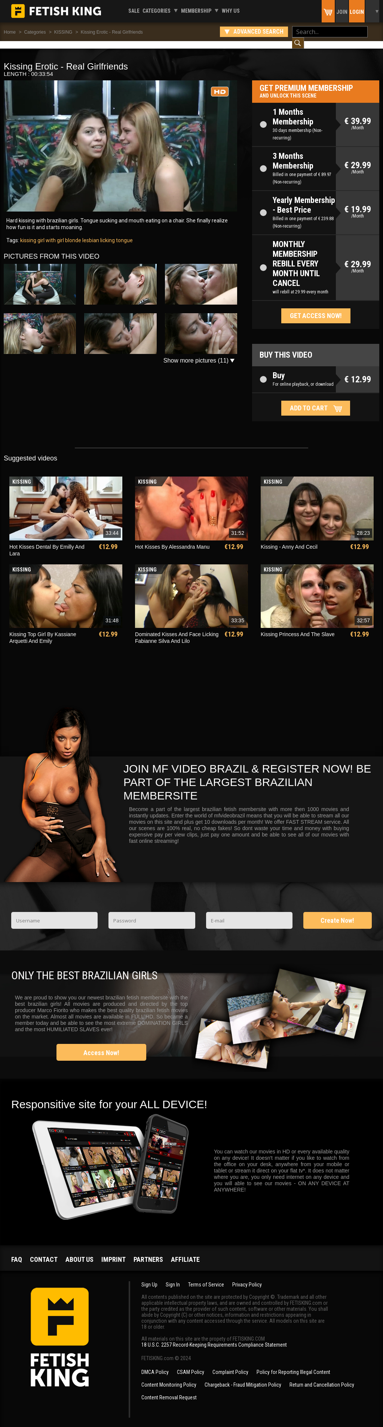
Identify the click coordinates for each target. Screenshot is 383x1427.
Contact (44, 1252)
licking (107, 233)
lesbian (90, 233)
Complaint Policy (230, 1365)
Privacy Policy (247, 1277)
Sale (134, 11)
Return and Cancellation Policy (321, 1377)
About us (79, 1252)
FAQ (16, 1252)
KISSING (63, 32)
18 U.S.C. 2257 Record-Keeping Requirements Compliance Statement (214, 1337)
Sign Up (149, 1277)
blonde (72, 233)
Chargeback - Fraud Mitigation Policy (243, 1377)
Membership (196, 11)
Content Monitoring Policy (168, 1377)
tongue (124, 233)
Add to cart (309, 400)
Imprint (113, 1252)
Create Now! (337, 913)
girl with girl (50, 233)
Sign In (173, 1277)
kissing (28, 233)
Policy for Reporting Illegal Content (293, 1365)
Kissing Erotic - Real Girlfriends (112, 32)
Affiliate (185, 1252)
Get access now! (316, 308)
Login (357, 12)
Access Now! (101, 1045)
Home (10, 32)
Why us (231, 11)
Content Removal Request (169, 1390)
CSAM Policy (190, 1365)
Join (341, 12)
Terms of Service (206, 1277)
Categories (157, 11)
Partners (148, 1252)
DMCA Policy (155, 1365)
